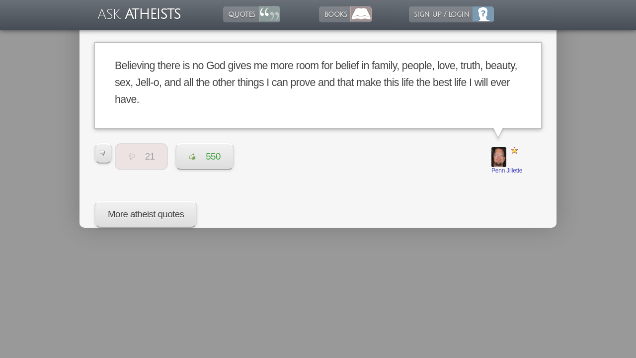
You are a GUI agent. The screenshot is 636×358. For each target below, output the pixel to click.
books (335, 14)
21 (141, 156)
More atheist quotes (146, 214)
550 (204, 156)
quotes (241, 14)
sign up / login (441, 14)
